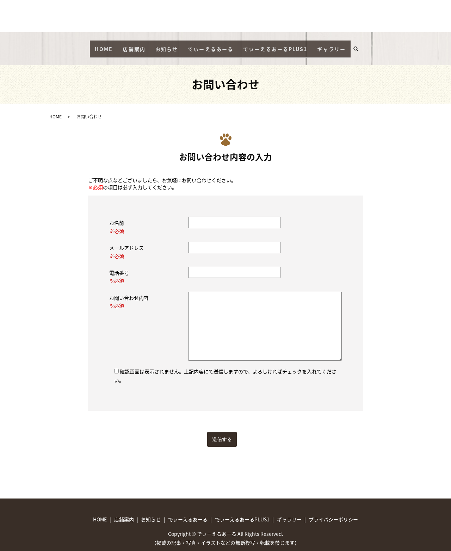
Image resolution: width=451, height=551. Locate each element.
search (358, 45)
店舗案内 (134, 45)
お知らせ (166, 45)
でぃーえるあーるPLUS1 (275, 45)
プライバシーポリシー (333, 512)
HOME (104, 45)
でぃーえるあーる (210, 45)
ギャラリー (331, 45)
